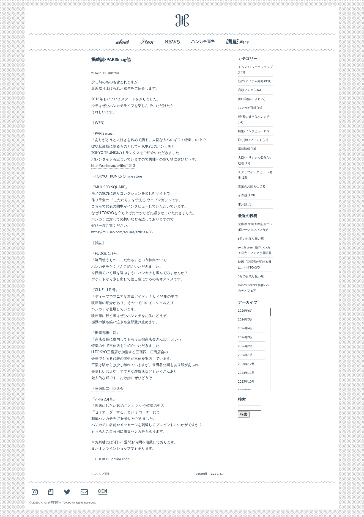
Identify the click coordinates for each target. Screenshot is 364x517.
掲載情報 (113, 72)
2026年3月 (245, 337)
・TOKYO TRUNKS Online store (116, 176)
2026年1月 (245, 354)
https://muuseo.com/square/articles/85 (122, 232)
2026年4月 (245, 328)
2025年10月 (246, 381)
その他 (242, 195)
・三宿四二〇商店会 (107, 388)
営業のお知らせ (248, 186)
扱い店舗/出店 (248, 99)
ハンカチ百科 (247, 107)
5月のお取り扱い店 (251, 276)
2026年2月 (245, 346)
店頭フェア (245, 90)
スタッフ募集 (101, 473)
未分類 (242, 204)
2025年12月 (246, 364)
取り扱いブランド (250, 140)
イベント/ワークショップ (255, 66)
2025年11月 (246, 372)
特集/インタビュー (251, 131)
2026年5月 (245, 319)
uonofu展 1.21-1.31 (209, 473)
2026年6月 (245, 310)
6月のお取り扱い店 (251, 238)
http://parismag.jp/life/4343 (113, 165)
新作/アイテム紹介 (251, 81)
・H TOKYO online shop (110, 459)
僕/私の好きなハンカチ (254, 116)
